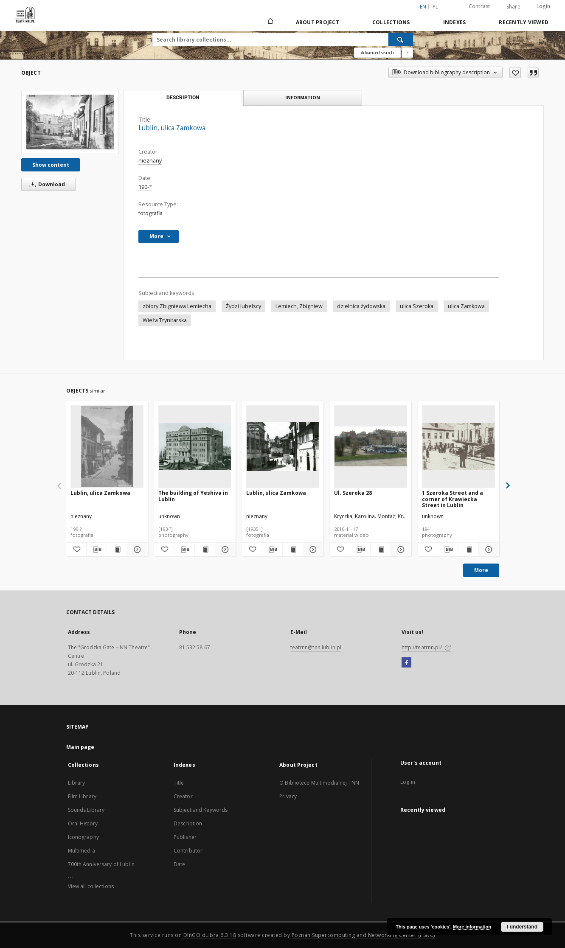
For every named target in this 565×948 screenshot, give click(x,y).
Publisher (185, 837)
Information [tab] (302, 97)
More (481, 570)
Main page (80, 747)
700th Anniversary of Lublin (101, 864)
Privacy (288, 796)
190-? (145, 187)
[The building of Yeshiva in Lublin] (195, 446)
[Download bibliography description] (97, 549)
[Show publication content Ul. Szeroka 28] (381, 549)
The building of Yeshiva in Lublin (193, 495)
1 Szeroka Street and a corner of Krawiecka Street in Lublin (452, 498)
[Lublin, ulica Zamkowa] (70, 122)
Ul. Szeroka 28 (353, 492)
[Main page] (269, 22)
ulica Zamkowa (466, 306)
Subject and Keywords (201, 809)
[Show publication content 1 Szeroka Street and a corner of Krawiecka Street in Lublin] (468, 549)
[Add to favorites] (515, 72)
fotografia (150, 213)
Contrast (479, 6)
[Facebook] (406, 663)
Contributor (188, 850)
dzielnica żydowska (361, 306)
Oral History (83, 823)
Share (513, 6)
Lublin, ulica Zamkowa (100, 492)
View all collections (91, 886)
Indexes (454, 22)
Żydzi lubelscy (243, 306)
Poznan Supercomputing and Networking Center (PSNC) (363, 935)
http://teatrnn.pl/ (426, 647)
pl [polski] (436, 6)
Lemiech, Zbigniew (299, 306)
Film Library (82, 796)
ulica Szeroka (416, 306)
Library (76, 782)
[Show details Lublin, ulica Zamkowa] (136, 549)
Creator (183, 796)
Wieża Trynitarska (165, 320)
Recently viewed (523, 22)
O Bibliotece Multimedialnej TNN (319, 782)
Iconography (83, 837)
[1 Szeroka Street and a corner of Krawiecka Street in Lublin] (458, 446)
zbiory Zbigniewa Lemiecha (177, 306)
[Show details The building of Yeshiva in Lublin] (224, 549)
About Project (317, 22)
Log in (407, 781)
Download (46, 184)
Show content (50, 164)
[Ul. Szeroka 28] (371, 446)
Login (543, 6)
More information (472, 926)
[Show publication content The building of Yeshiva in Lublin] (205, 549)
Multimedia (81, 850)
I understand (522, 927)
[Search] (400, 39)
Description (188, 823)
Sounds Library (86, 809)
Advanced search (377, 53)
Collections (391, 22)
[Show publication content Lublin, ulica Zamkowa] (117, 549)
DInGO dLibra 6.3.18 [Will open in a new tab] (209, 935)
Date (179, 864)
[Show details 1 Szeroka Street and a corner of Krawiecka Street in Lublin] (488, 549)
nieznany (150, 160)
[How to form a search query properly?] (407, 53)
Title (179, 782)
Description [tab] (182, 98)
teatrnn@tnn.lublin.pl (316, 647)
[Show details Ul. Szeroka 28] (400, 549)
